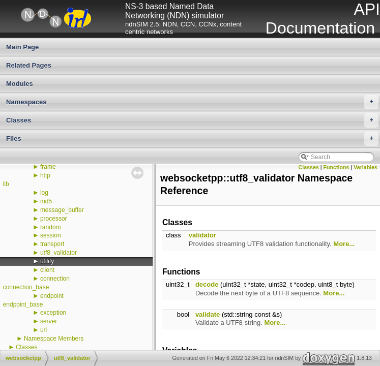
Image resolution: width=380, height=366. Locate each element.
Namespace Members (53, 338)
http (45, 175)
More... (344, 244)
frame (48, 166)
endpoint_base (23, 304)
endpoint (52, 295)
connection (55, 278)
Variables (365, 167)
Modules (19, 83)
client (47, 269)
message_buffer (62, 210)
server (48, 321)
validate (207, 314)
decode (207, 284)
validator (202, 235)
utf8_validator (58, 252)
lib (6, 184)
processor (53, 218)
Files (192, 139)
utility (47, 261)
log (44, 192)
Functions (336, 167)
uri (43, 329)
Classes (192, 120)
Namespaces (192, 102)
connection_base (26, 287)
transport (52, 244)
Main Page (22, 47)
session (50, 235)
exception (53, 312)
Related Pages (28, 65)
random (50, 227)
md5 (46, 201)
